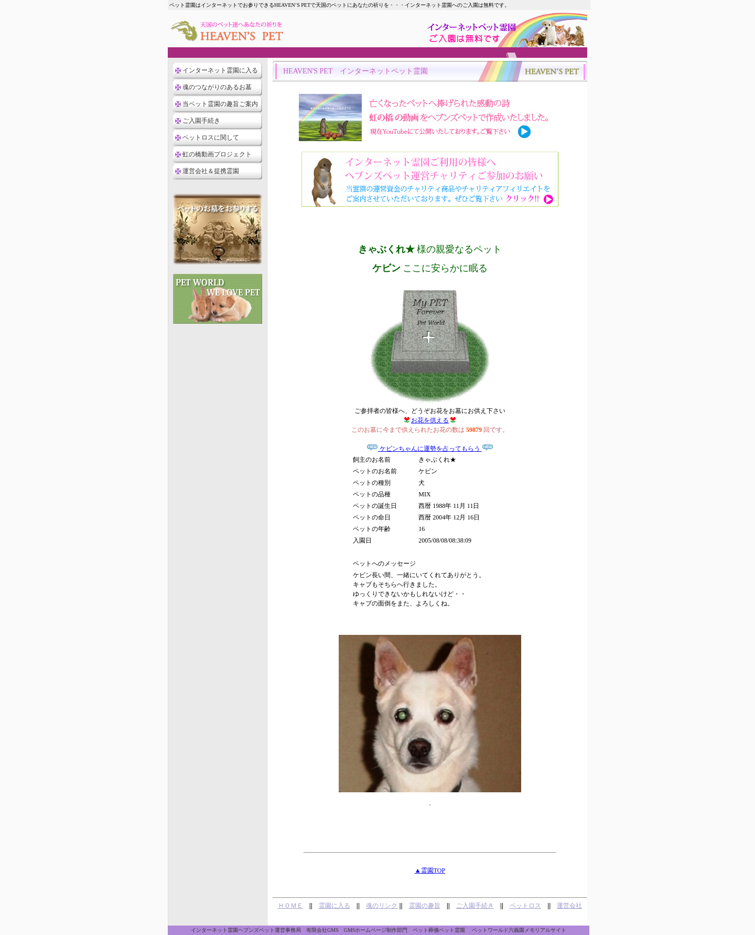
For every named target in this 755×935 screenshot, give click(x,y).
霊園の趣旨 (424, 905)
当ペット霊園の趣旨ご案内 (220, 104)
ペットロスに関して (210, 137)
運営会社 (569, 905)
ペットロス (525, 905)
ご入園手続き (201, 120)
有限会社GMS (322, 930)
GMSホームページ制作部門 (376, 930)
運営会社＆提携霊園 (210, 171)
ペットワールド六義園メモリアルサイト (519, 930)
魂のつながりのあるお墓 (217, 87)
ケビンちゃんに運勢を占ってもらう (430, 448)
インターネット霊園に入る (220, 70)
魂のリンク (381, 905)
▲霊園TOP (430, 870)
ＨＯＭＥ (290, 905)
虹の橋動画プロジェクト (217, 154)
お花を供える (430, 420)
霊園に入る (334, 905)
